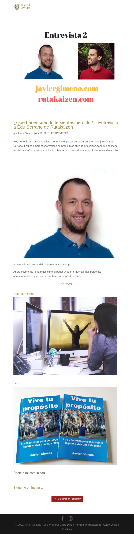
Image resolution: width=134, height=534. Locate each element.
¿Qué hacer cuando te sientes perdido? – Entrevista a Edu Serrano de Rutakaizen (65, 125)
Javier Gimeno (25, 133)
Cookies (67, 529)
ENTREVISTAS (59, 133)
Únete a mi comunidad (29, 473)
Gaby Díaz (66, 524)
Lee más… (67, 284)
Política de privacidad (88, 524)
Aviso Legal (110, 524)
